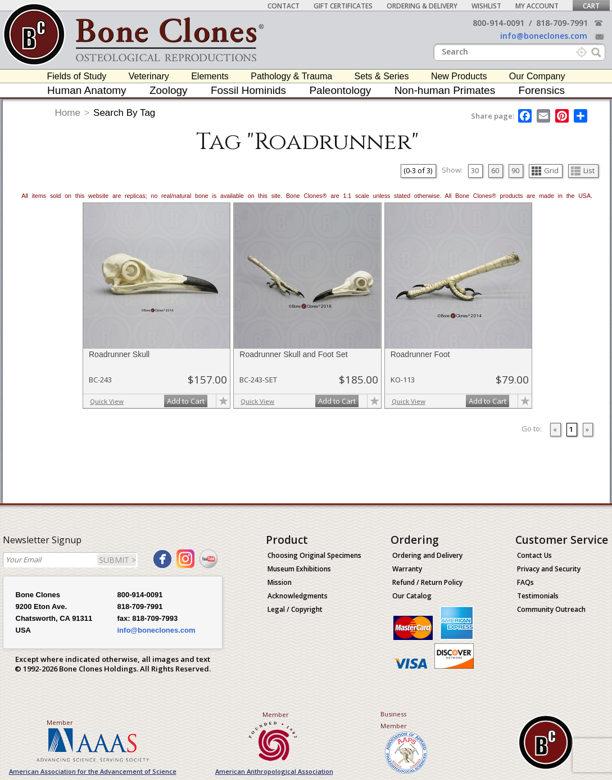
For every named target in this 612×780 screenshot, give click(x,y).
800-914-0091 (498, 22)
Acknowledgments (298, 596)
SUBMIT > (117, 559)
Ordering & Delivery (422, 6)
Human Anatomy (86, 90)
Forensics (542, 90)
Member (60, 722)
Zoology (168, 90)
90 (515, 170)
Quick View (107, 401)
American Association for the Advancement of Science (92, 771)
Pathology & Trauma (291, 76)
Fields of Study (77, 76)
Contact (284, 6)
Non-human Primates (445, 90)
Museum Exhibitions (299, 569)
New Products (459, 76)
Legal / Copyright (295, 609)
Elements (210, 76)
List (583, 170)
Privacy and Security (549, 569)
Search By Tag (124, 112)
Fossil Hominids (248, 90)
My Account (537, 6)
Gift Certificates (343, 6)
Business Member (393, 720)
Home (67, 112)
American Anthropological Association (274, 771)
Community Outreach (551, 609)
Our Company (537, 76)
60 (495, 170)
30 (475, 170)
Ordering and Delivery (427, 555)
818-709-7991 (562, 22)
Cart (591, 6)
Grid (545, 170)
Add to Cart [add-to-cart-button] (186, 401)
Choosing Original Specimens (314, 555)
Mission (280, 582)
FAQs (525, 582)
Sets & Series (382, 76)
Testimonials (538, 596)
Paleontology (340, 90)
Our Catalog (412, 596)
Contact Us (534, 555)
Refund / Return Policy (427, 582)
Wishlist (486, 6)
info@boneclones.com (543, 35)
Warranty (407, 569)
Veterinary (149, 76)
